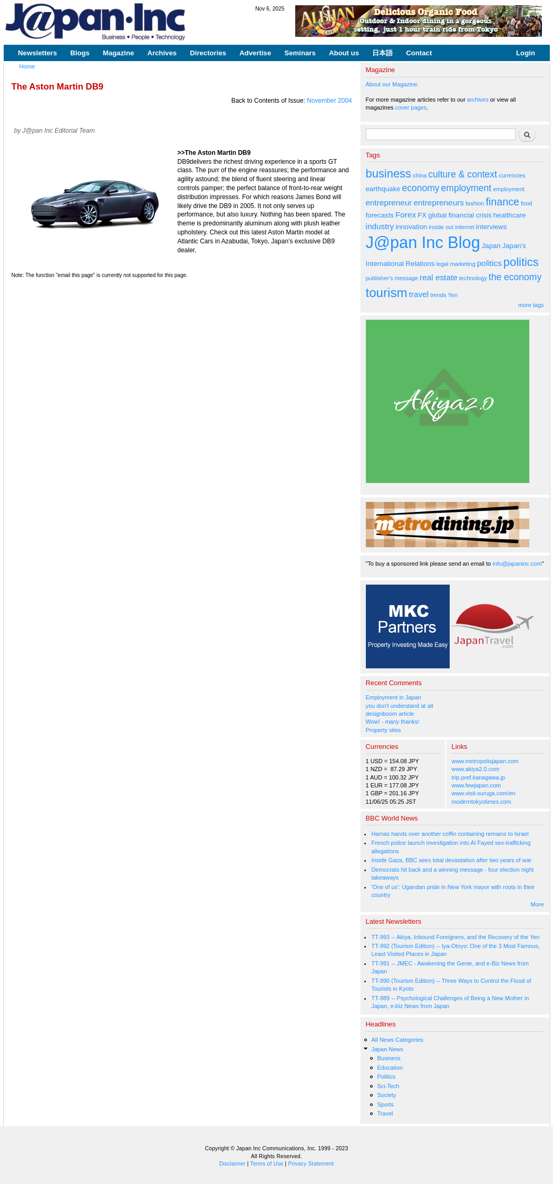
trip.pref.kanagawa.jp (479, 777)
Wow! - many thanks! (393, 721)
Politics (386, 1076)
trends (438, 295)
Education (390, 1067)
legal (442, 264)
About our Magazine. (392, 84)
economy (420, 188)
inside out (441, 227)
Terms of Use (267, 1164)
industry (380, 226)
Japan (491, 246)
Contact (419, 53)
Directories (208, 53)
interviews (491, 227)
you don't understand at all (399, 706)
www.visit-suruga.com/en (484, 793)
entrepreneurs (438, 202)
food (526, 203)
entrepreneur (389, 202)
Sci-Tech (388, 1086)
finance (502, 202)
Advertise (255, 53)
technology (473, 278)
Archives (162, 53)
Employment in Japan (393, 697)
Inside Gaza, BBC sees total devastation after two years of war (451, 860)
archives (478, 99)
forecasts (380, 215)
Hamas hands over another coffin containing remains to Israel (449, 834)
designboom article (390, 714)
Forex (405, 214)
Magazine (118, 53)
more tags (531, 305)
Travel (385, 1113)
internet (464, 227)
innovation (411, 227)
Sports (385, 1104)
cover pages (411, 107)
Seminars (299, 53)
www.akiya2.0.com (476, 769)
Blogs (80, 53)
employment (466, 188)
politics (489, 263)
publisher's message (392, 278)
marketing (463, 264)
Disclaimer (232, 1164)
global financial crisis (460, 215)
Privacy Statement (311, 1164)
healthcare (509, 215)
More (537, 904)
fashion (474, 203)
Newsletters (37, 53)
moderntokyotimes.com (481, 801)
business (389, 173)
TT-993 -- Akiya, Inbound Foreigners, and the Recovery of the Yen (455, 937)
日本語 (382, 53)
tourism (387, 292)
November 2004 (329, 100)
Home (27, 66)
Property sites (383, 730)
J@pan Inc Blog (423, 242)
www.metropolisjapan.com (485, 761)
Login (525, 53)
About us (344, 53)
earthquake (383, 189)
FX (422, 215)
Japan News (387, 1049)
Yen (452, 295)
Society (386, 1095)
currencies (512, 175)
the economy (515, 277)
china (419, 175)
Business (388, 1058)
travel (419, 294)
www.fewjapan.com (476, 785)
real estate (439, 277)
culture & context (462, 174)
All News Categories (397, 1040)
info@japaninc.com (516, 563)
